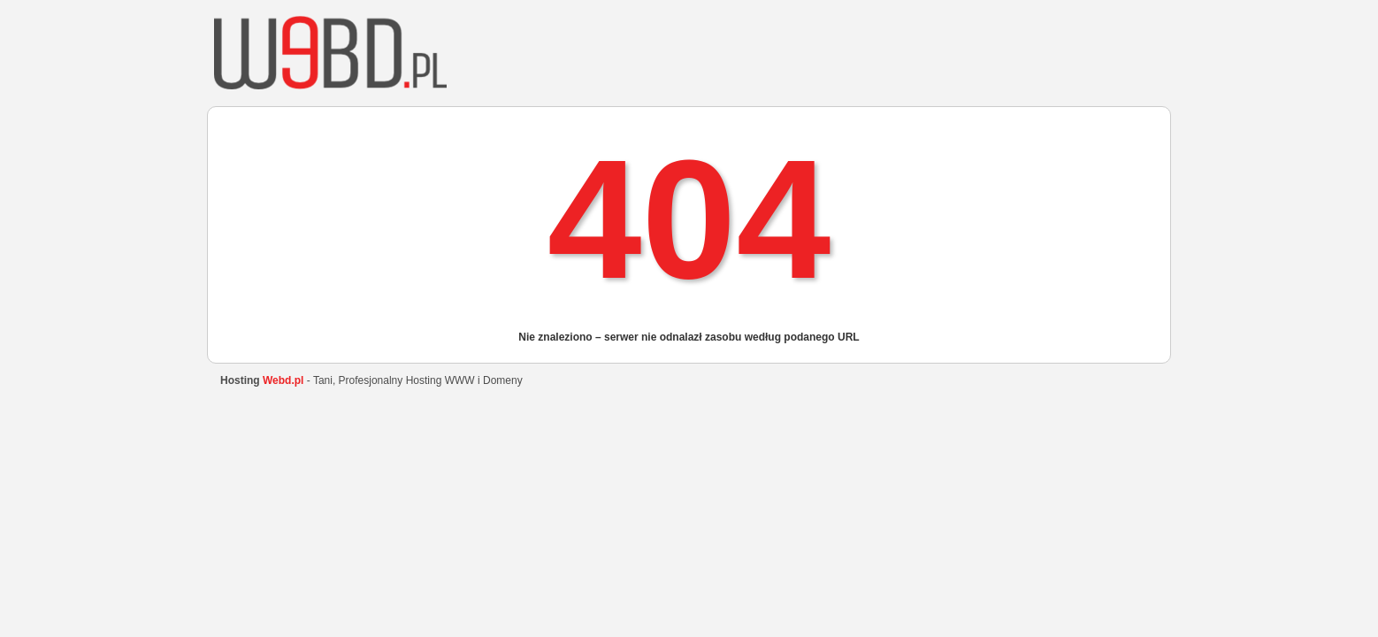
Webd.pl (283, 380)
